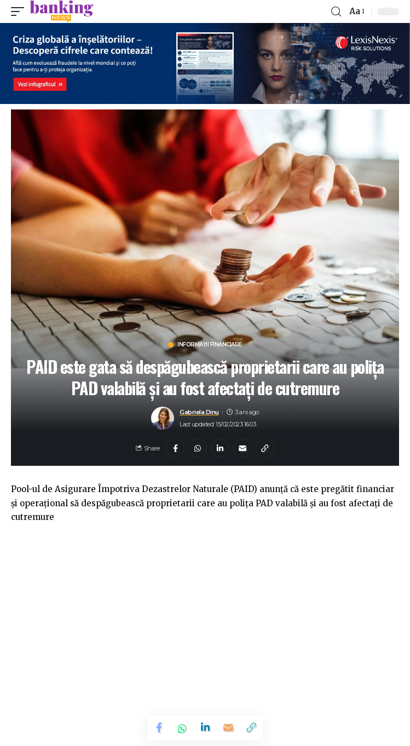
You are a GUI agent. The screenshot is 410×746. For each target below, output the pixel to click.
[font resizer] (356, 11)
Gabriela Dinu (199, 412)
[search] (336, 11)
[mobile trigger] (20, 11)
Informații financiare (209, 345)
